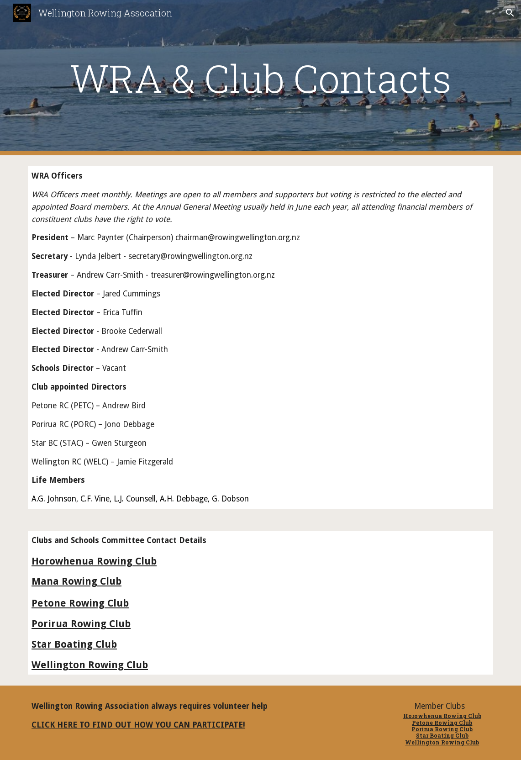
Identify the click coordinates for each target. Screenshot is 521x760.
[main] (260, 78)
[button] (510, 13)
